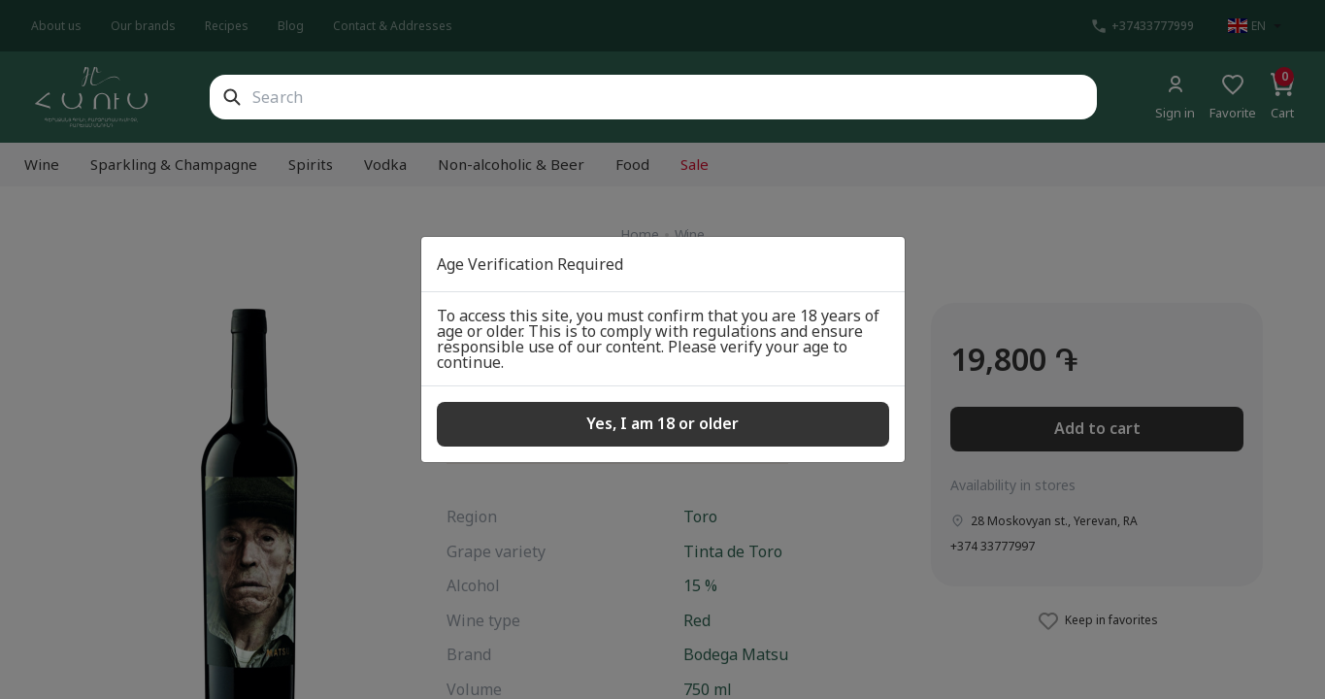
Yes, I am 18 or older (662, 423)
